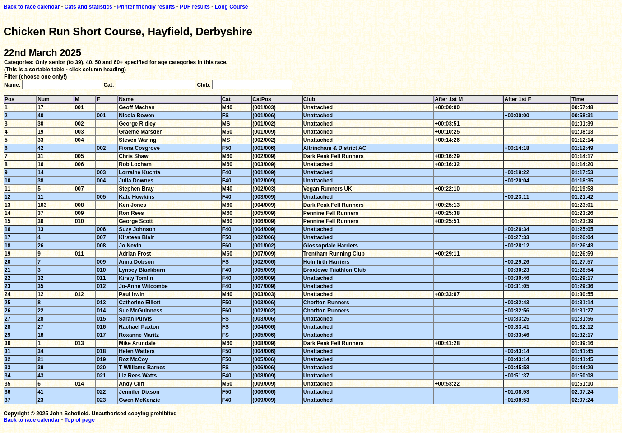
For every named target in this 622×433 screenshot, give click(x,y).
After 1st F (519, 99)
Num (45, 99)
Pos (12, 99)
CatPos (263, 99)
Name (128, 99)
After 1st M (451, 99)
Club (311, 99)
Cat (228, 99)
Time (580, 99)
